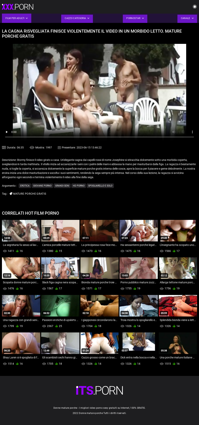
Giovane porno (42, 185)
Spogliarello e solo (100, 185)
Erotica (25, 185)
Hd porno (79, 185)
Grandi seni (62, 185)
